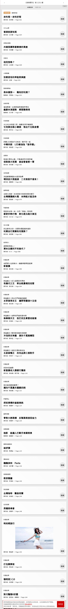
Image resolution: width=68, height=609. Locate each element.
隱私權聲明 (28, 604)
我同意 (60, 604)
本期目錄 (30, 7)
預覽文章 (38, 7)
